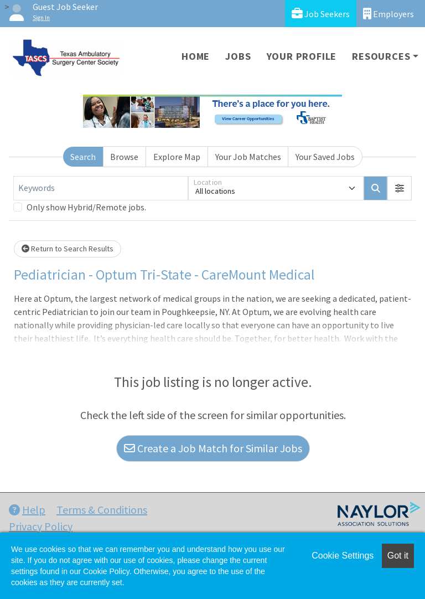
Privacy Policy (40, 526)
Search (83, 156)
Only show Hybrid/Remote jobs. (86, 207)
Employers (388, 13)
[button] (399, 188)
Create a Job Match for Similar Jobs (213, 448)
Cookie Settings (343, 555)
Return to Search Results (67, 249)
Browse (124, 156)
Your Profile (302, 56)
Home (196, 56)
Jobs (238, 56)
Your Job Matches (248, 156)
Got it (397, 555)
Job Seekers (321, 13)
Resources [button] (381, 56)
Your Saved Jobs (325, 156)
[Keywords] (100, 188)
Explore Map (176, 156)
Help (27, 510)
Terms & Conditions (101, 510)
